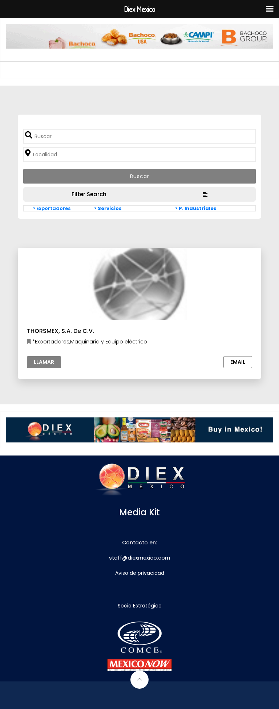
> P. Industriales (196, 208)
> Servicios (108, 208)
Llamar (44, 362)
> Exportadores (51, 208)
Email (237, 362)
